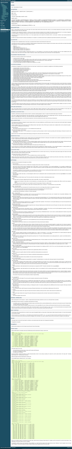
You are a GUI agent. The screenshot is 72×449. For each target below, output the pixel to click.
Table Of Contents (4, 2)
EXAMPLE (3, 18)
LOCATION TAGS (5, 14)
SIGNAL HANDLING (5, 16)
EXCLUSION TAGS (5, 13)
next (71, 0)
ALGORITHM (5, 6)
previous (68, 0)
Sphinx (48, 448)
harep (2, 21)
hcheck (2, 24)
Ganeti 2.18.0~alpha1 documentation (5, 0)
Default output (5, 19)
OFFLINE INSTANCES (4, 10)
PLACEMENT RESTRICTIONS (5, 8)
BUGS (3, 17)
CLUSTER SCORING (4, 9)
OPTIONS (3, 15)
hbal (1, 3)
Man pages (13, 0)
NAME (3, 4)
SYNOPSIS (3, 5)
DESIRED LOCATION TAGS (5, 12)
